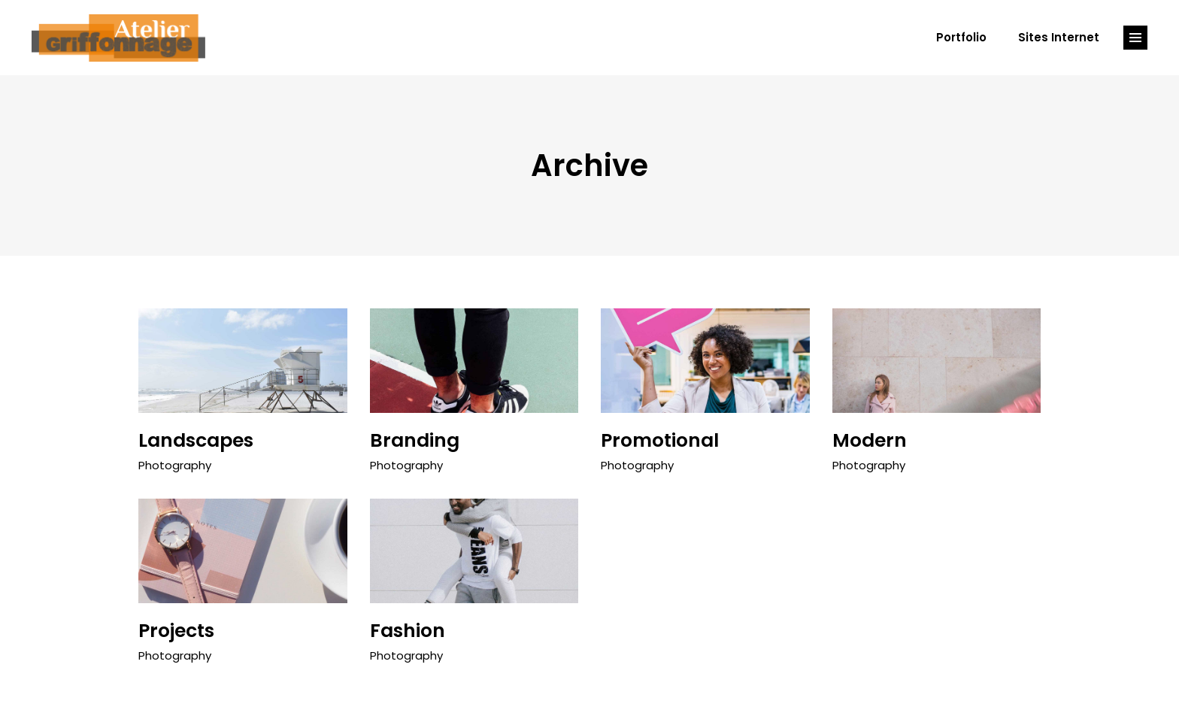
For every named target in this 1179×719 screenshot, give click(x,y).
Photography (174, 465)
